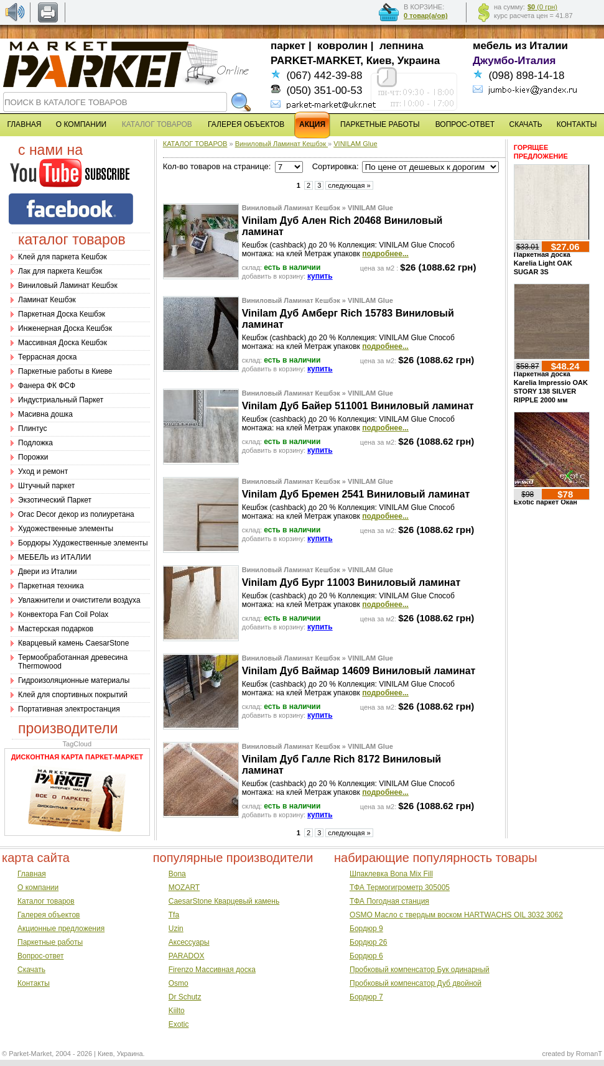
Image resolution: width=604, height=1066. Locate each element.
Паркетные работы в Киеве (65, 371)
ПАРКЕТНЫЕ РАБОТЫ (380, 124)
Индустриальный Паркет (60, 400)
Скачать (31, 969)
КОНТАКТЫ (577, 124)
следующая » (349, 185)
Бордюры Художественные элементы (83, 543)
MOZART (184, 887)
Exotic (179, 1024)
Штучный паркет (46, 485)
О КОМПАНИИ (81, 124)
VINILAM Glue (355, 143)
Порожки (33, 457)
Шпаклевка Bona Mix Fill (391, 873)
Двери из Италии (47, 571)
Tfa (174, 915)
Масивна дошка (45, 414)
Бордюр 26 (368, 942)
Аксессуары (189, 942)
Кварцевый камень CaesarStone (73, 643)
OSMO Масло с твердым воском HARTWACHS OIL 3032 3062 (456, 915)
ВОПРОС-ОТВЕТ (465, 124)
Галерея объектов (48, 915)
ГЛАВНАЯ (24, 124)
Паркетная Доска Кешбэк (61, 314)
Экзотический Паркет (54, 500)
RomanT (589, 1053)
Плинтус (32, 428)
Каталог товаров (46, 901)
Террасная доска (47, 357)
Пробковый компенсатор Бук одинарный (420, 969)
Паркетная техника (51, 586)
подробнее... (385, 253)
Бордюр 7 (366, 997)
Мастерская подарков (55, 628)
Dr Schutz (185, 997)
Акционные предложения (61, 928)
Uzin (176, 928)
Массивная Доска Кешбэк (62, 342)
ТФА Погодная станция (389, 901)
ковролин (342, 46)
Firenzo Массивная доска (212, 969)
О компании (37, 887)
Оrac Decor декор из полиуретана (76, 514)
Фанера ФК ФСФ (46, 385)
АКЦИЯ (312, 124)
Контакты (33, 983)
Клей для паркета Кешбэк (62, 257)
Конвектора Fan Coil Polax (63, 614)
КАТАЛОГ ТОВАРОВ (195, 143)
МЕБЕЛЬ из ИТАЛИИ (54, 557)
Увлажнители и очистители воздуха (79, 600)
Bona (177, 873)
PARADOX (187, 956)
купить (320, 276)
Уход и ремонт (43, 471)
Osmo (178, 983)
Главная (31, 873)
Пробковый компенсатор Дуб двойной (415, 983)
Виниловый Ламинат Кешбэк (68, 285)
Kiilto (177, 1010)
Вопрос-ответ (40, 956)
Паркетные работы (50, 942)
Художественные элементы (65, 528)
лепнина (401, 46)
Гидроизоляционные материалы (73, 680)
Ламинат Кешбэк (47, 299)
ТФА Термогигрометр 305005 (400, 887)
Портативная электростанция (69, 709)
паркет (288, 46)
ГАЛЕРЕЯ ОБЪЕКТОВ (246, 124)
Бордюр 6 (366, 956)
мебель (492, 46)
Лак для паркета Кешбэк (60, 271)
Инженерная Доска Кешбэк (65, 328)
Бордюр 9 (366, 928)
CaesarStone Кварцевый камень (224, 901)
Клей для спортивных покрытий (73, 694)
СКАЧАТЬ (525, 124)
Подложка (35, 442)
